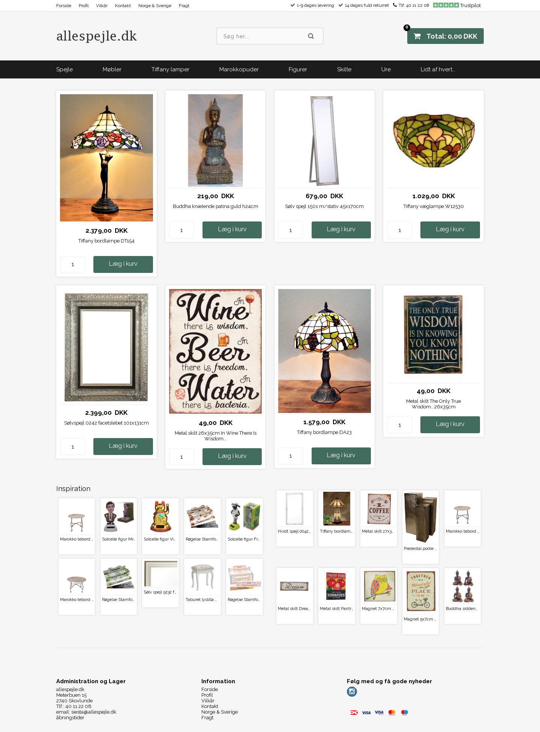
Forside (63, 5)
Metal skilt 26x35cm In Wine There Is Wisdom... (215, 435)
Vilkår (102, 5)
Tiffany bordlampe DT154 (106, 241)
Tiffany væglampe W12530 (434, 206)
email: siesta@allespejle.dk (86, 712)
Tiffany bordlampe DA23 (324, 432)
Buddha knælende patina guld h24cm (215, 206)
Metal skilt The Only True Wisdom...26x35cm (433, 404)
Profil (83, 5)
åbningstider (70, 717)
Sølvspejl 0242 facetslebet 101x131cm (106, 423)
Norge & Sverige (154, 5)
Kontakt (123, 5)
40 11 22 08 (417, 5)
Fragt (184, 5)
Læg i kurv (123, 263)
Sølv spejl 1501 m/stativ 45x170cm (324, 206)
